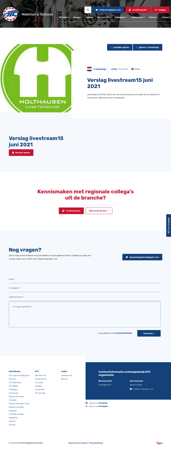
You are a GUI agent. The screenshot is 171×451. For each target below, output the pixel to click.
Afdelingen (120, 17)
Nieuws (76, 17)
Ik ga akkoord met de (115, 333)
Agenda (89, 17)
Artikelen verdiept (16, 414)
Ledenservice (137, 17)
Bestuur (64, 379)
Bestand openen (21, 152)
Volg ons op (96, 403)
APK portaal (40, 393)
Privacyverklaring (96, 443)
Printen (135, 69)
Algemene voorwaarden (78, 443)
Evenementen (41, 379)
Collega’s (38, 386)
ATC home (63, 17)
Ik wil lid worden (71, 211)
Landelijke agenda (120, 47)
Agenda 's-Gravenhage (147, 47)
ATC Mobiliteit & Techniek (32, 443)
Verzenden (148, 333)
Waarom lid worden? (98, 211)
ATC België (13, 386)
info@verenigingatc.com (143, 389)
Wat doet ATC (103, 17)
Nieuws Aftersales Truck (19, 403)
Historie (152, 17)
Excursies (39, 382)
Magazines (13, 417)
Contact (12, 424)
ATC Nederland (15, 382)
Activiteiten (40, 389)
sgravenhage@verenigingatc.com (142, 257)
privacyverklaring (124, 333)
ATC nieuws (13, 393)
